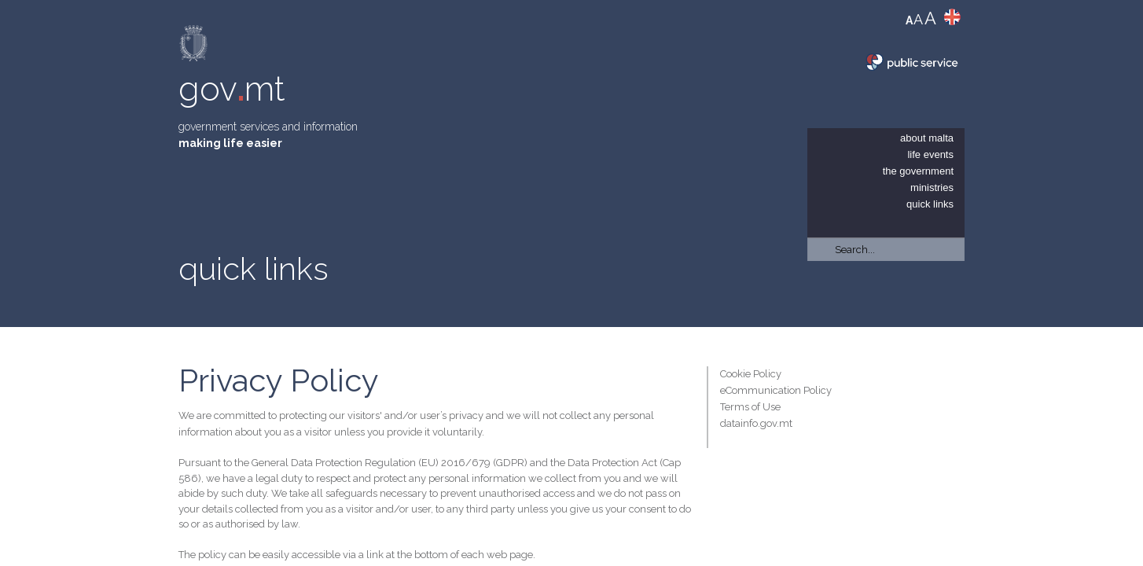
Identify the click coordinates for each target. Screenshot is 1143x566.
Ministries (932, 187)
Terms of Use (750, 407)
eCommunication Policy (776, 390)
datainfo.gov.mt (756, 423)
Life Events (930, 154)
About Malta (927, 138)
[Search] (886, 249)
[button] (957, 291)
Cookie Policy (750, 374)
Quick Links (930, 204)
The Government (918, 171)
